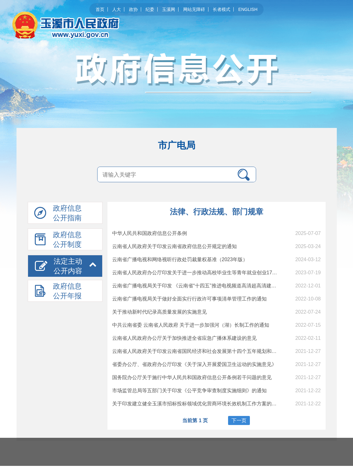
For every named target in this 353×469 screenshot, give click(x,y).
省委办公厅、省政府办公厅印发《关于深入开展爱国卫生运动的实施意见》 (194, 364)
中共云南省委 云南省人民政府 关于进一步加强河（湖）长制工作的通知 (191, 325)
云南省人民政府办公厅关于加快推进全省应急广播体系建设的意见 (184, 338)
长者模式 (221, 9)
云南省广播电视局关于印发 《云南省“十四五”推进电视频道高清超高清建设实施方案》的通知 (214, 285)
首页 (100, 9)
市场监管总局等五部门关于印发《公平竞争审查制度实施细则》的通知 (189, 390)
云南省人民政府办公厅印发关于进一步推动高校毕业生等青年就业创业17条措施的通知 (207, 272)
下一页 (238, 420)
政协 (133, 9)
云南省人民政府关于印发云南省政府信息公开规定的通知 (174, 246)
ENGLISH (247, 9)
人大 (116, 9)
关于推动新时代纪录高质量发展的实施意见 (159, 312)
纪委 (149, 9)
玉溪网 (168, 9)
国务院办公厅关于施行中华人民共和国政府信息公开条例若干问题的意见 (192, 377)
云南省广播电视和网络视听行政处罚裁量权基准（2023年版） (180, 259)
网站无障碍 (194, 9)
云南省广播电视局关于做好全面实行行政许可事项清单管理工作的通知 (189, 298)
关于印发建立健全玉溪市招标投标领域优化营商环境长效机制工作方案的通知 (197, 403)
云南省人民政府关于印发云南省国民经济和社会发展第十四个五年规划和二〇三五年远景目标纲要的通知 (226, 351)
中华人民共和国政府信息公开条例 (149, 233)
